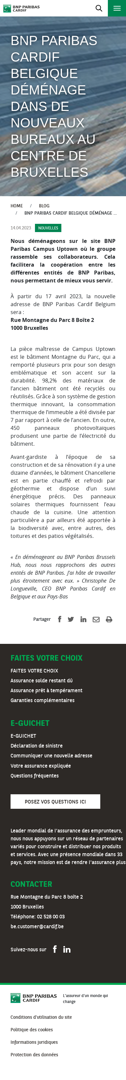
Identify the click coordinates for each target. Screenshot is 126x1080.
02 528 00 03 (51, 917)
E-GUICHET (23, 736)
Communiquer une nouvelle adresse (51, 756)
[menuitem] (41, 1018)
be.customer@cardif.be (37, 927)
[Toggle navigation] (99, 8)
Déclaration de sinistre (37, 746)
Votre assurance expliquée (41, 766)
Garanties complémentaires (43, 700)
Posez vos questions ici (55, 802)
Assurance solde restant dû (42, 681)
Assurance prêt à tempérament (46, 691)
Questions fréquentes (35, 776)
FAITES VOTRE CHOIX (34, 671)
